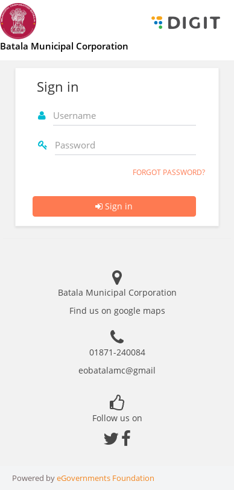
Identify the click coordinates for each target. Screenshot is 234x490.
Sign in (114, 206)
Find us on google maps (117, 310)
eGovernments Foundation (105, 477)
